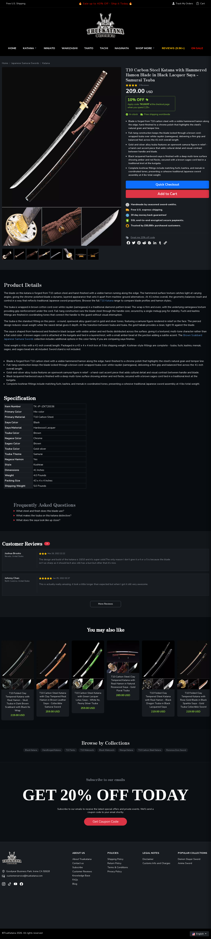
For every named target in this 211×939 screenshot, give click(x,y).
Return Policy (114, 863)
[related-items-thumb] (17, 664)
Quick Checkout (167, 184)
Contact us (78, 863)
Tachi (104, 48)
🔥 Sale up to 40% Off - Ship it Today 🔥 (105, 3)
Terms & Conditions (117, 867)
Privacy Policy (114, 871)
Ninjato (49, 48)
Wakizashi (70, 48)
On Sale (197, 48)
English (198, 933)
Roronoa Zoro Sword (176, 750)
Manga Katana (126, 750)
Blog (74, 883)
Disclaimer (148, 859)
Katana (30, 48)
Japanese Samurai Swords (25, 63)
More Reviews (105, 603)
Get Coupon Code (106, 821)
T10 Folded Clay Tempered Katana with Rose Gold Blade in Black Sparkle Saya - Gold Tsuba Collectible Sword (193, 699)
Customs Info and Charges (156, 863)
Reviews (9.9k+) (173, 48)
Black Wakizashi (106, 750)
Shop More (145, 48)
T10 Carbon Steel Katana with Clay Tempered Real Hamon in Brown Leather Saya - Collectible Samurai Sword (52, 699)
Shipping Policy (115, 859)
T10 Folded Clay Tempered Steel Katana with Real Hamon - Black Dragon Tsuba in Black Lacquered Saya (158, 699)
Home (12, 48)
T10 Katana (106, 300)
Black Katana (31, 750)
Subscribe (77, 867)
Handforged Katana (51, 750)
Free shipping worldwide (155, 114)
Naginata (122, 48)
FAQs (75, 879)
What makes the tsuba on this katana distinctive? (43, 515)
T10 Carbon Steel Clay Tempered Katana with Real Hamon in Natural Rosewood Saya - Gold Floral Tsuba (123, 683)
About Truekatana (81, 859)
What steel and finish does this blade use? (40, 511)
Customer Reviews (82, 871)
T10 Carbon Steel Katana (149, 750)
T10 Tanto (70, 750)
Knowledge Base (81, 875)
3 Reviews (144, 85)
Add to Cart (167, 194)
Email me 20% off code (143, 237)
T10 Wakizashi (87, 750)
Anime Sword (185, 863)
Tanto (88, 48)
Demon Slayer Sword (189, 859)
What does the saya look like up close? (38, 520)
